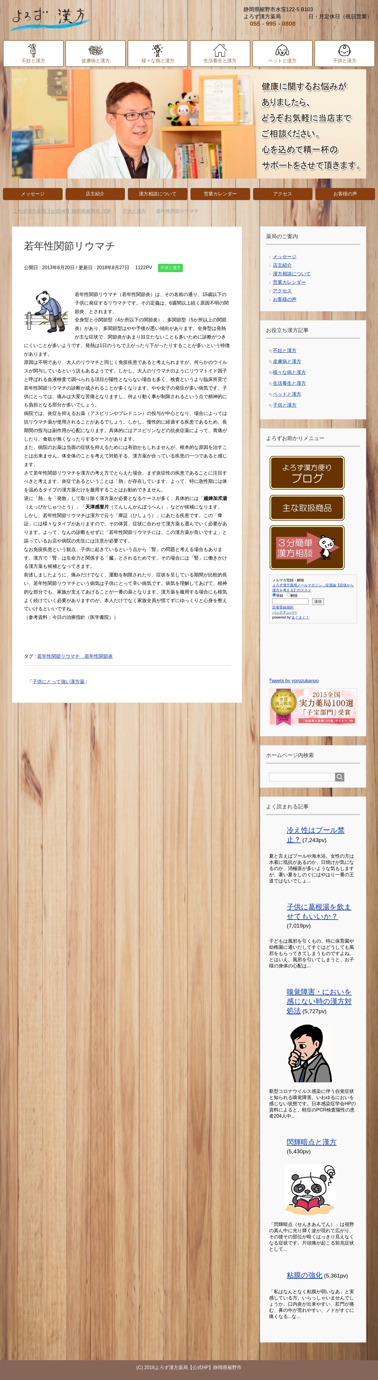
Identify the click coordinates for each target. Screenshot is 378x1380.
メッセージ (284, 256)
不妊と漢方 (284, 350)
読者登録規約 (283, 607)
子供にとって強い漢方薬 (58, 681)
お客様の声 (284, 299)
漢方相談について (292, 273)
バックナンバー (284, 612)
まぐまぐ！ (300, 617)
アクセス (282, 290)
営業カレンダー (289, 282)
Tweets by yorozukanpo (294, 680)
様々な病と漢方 (289, 372)
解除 (292, 595)
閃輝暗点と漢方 (312, 1142)
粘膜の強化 (304, 1275)
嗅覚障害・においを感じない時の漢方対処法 (319, 1001)
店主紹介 (282, 265)
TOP (62, 211)
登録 (277, 595)
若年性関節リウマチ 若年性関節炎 (75, 656)
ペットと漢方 (287, 394)
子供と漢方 (170, 267)
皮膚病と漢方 (287, 361)
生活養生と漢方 (289, 383)
